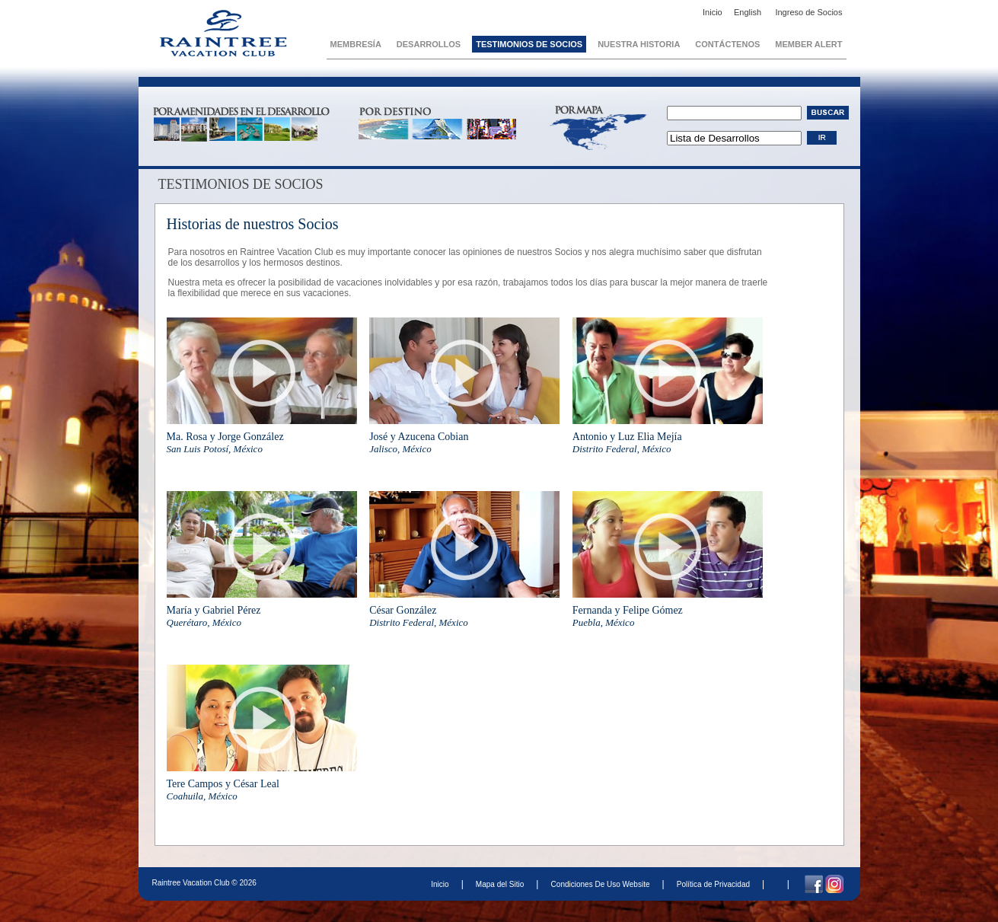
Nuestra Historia (639, 44)
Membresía (355, 44)
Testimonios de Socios (529, 44)
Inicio (712, 12)
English (749, 12)
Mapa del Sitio (499, 884)
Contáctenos (727, 44)
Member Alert (808, 44)
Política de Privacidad (713, 884)
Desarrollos (429, 44)
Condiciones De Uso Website (600, 884)
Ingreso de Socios (808, 12)
